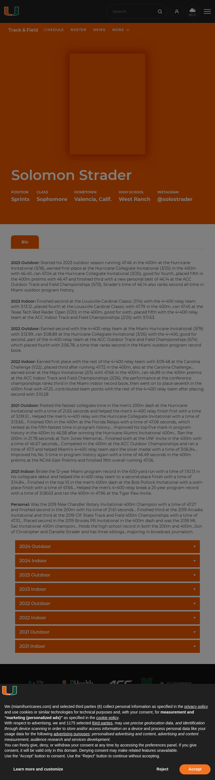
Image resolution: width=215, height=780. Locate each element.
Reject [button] (162, 769)
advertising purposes (71, 734)
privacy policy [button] (196, 706)
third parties (102, 723)
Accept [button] (195, 769)
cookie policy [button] (107, 717)
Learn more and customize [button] (38, 769)
